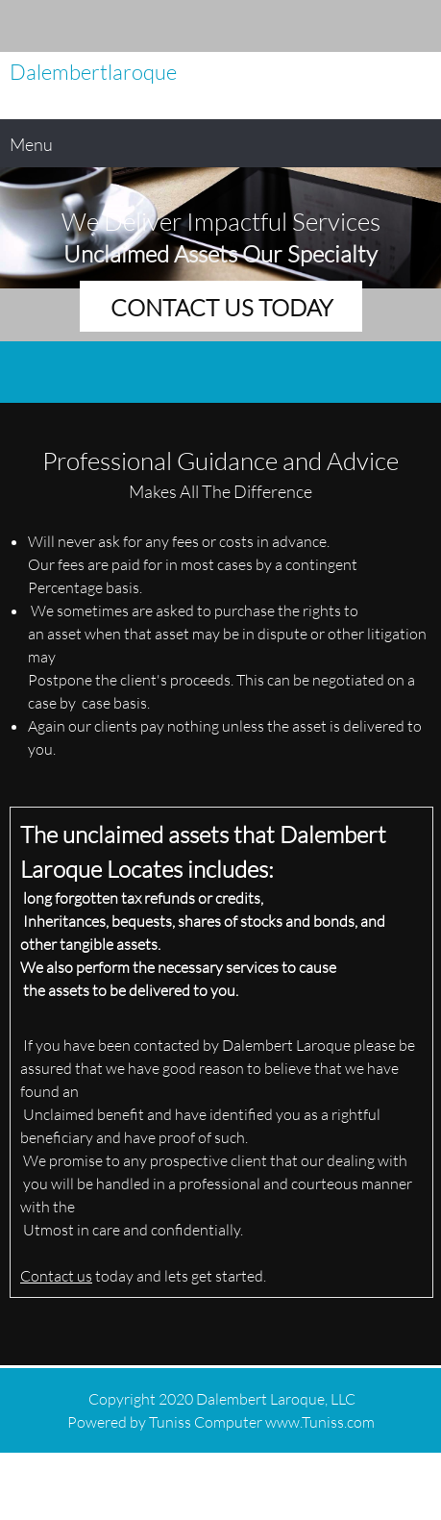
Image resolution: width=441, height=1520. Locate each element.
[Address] (417, 26)
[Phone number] (359, 26)
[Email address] (388, 26)
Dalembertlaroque (93, 72)
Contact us (56, 1275)
